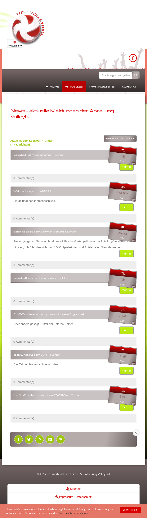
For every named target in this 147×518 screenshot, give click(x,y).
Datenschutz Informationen (73, 513)
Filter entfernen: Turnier (120, 138)
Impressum (64, 496)
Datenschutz (83, 496)
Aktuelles (74, 86)
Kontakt (129, 86)
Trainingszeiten (102, 86)
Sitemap (73, 488)
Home (54, 86)
